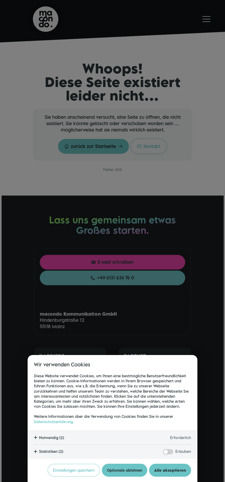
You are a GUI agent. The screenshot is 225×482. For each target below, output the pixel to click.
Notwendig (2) (51, 437)
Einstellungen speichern (73, 470)
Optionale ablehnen (124, 470)
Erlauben (183, 451)
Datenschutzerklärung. (54, 421)
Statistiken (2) (51, 451)
